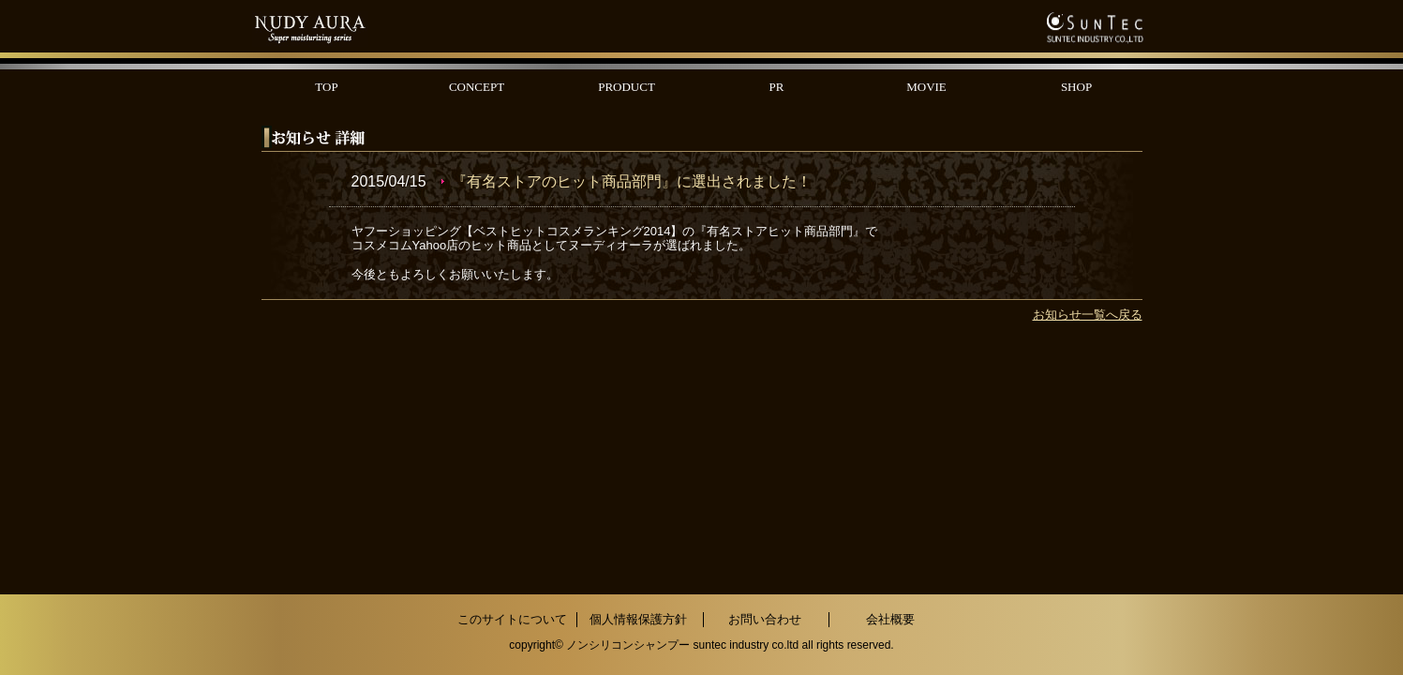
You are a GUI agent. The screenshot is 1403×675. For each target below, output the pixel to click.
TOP (326, 87)
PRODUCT (626, 87)
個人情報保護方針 (638, 619)
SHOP (1076, 87)
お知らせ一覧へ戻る (1087, 315)
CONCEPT (476, 87)
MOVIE (926, 87)
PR (776, 87)
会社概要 (890, 619)
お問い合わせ (764, 619)
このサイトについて (512, 619)
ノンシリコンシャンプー (628, 645)
